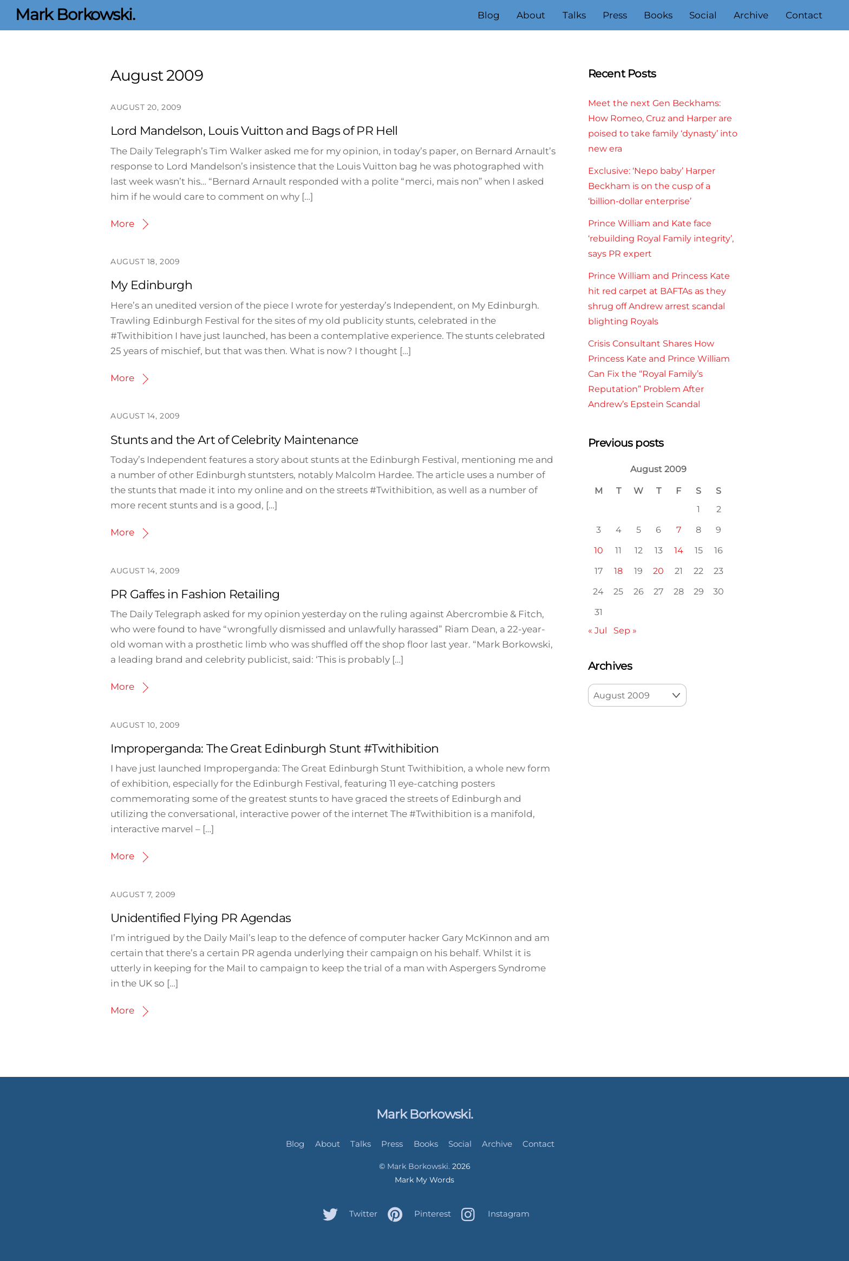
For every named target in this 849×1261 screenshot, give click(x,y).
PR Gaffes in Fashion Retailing (194, 594)
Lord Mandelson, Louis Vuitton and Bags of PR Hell (254, 130)
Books (658, 15)
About (531, 15)
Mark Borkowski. (418, 1166)
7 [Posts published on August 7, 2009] (678, 529)
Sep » (625, 630)
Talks (573, 15)
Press (615, 15)
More (122, 223)
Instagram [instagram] (493, 1213)
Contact (803, 15)
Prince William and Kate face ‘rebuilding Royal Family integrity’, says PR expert (661, 238)
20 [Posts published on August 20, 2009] (658, 570)
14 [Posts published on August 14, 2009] (678, 550)
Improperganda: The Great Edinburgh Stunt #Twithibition (274, 748)
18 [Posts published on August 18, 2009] (618, 570)
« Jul (597, 630)
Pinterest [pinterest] (416, 1213)
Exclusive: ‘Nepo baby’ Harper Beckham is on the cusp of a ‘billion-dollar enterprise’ (651, 185)
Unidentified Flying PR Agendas (200, 918)
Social (703, 15)
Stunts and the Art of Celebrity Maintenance (234, 440)
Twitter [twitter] (347, 1213)
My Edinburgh (151, 285)
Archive (751, 15)
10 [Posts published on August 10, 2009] (598, 550)
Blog (489, 15)
